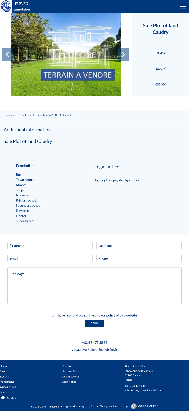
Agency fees (88, 406)
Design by (148, 405)
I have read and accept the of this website (96, 315)
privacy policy (105, 315)
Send (94, 323)
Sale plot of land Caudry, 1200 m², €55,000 (47, 114)
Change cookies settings (113, 406)
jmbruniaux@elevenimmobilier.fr (143, 390)
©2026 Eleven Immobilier (45, 406)
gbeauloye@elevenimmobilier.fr (94, 349)
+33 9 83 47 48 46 (135, 385)
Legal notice (70, 406)
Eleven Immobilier (135, 366)
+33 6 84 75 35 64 (94, 342)
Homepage (10, 114)
